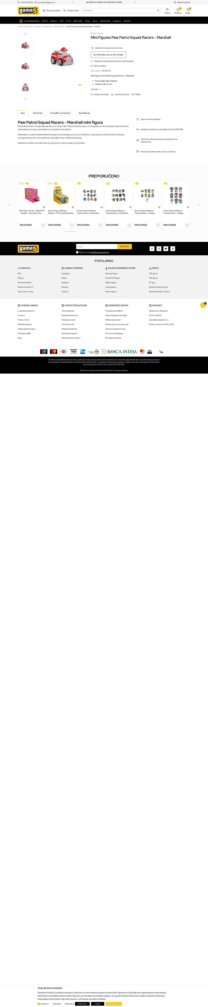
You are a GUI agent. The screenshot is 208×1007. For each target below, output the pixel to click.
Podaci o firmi (23, 320)
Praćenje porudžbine (114, 311)
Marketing (69, 1004)
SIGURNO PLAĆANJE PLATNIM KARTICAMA (104, 2)
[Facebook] (152, 248)
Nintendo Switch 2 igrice (159, 291)
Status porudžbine (53, 10)
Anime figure (111, 291)
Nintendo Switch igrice (158, 287)
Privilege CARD (24, 333)
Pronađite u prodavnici (60, 113)
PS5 (19, 273)
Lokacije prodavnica (26, 311)
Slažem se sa (94, 252)
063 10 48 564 (27, 2)
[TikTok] (172, 248)
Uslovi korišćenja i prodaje (116, 315)
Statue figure (111, 282)
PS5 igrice (153, 273)
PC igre (152, 282)
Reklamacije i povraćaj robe (117, 324)
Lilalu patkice (110, 287)
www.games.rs (91, 370)
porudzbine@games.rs (46, 2)
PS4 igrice (153, 278)
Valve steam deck (25, 291)
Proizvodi (37, 26)
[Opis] (23, 113)
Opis (23, 113)
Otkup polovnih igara (26, 329)
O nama (21, 315)
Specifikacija (84, 113)
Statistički (57, 1004)
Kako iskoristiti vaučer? (71, 338)
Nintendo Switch (25, 282)
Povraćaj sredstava (113, 338)
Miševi (64, 278)
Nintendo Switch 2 (25, 287)
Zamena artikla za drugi (115, 329)
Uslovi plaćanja (68, 311)
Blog (20, 338)
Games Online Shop (25, 26)
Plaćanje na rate (68, 320)
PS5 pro (21, 278)
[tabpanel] (62, 59)
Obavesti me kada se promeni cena (108, 48)
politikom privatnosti (99, 252)
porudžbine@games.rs (158, 320)
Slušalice (65, 282)
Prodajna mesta (73, 10)
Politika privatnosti (69, 329)
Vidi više (96, 89)
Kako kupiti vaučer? (70, 333)
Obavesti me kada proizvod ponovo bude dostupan (114, 61)
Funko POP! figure (112, 278)
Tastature (66, 273)
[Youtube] (165, 248)
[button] (167, 10)
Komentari (37, 113)
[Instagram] (159, 248)
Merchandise (47, 26)
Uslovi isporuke (68, 324)
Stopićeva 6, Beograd (158, 311)
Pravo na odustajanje (114, 333)
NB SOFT (109, 370)
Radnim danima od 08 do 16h (161, 324)
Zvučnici (65, 291)
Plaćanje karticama (70, 315)
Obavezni (44, 1004)
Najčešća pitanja (183, 2)
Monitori (65, 287)
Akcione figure (59, 26)
